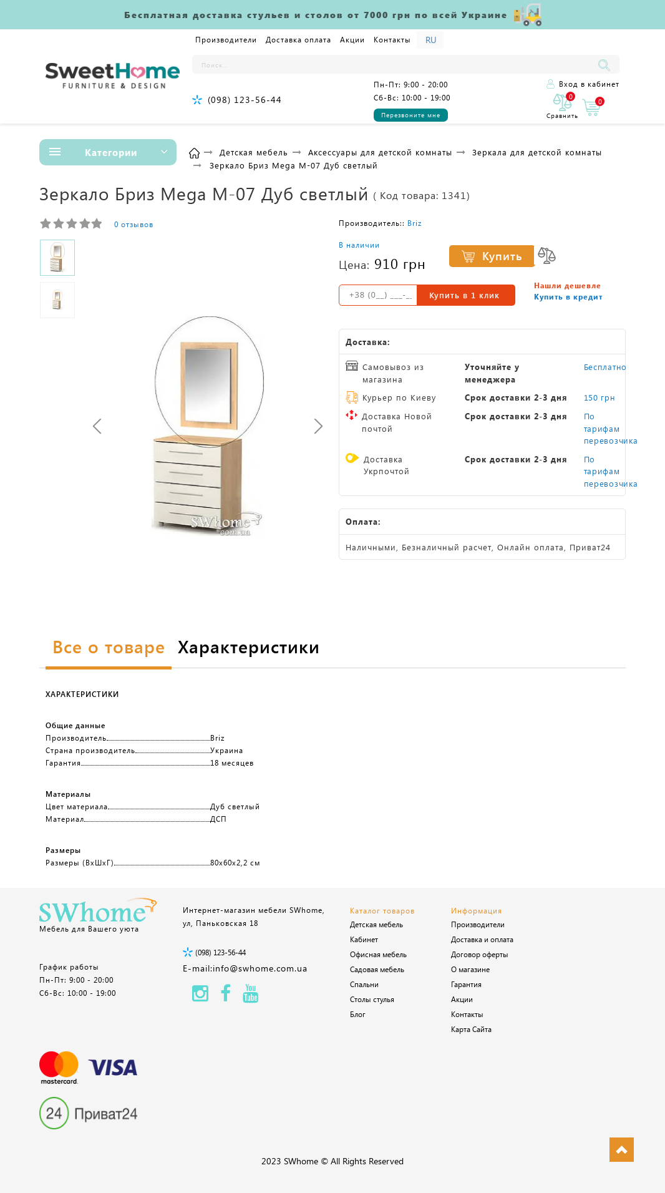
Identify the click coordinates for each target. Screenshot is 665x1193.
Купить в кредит (568, 296)
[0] (562, 107)
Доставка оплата (298, 39)
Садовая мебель (377, 969)
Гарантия (466, 984)
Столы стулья (372, 999)
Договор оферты (479, 954)
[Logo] (113, 76)
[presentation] (97, 426)
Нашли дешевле (567, 285)
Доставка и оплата (482, 939)
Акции (352, 39)
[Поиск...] (393, 64)
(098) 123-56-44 (245, 99)
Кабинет (364, 939)
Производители (226, 39)
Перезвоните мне (410, 114)
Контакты (392, 39)
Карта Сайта (471, 1029)
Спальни (364, 984)
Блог (358, 1014)
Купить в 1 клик (464, 295)
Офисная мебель (378, 954)
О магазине (470, 969)
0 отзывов (133, 224)
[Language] (430, 40)
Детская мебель (376, 924)
